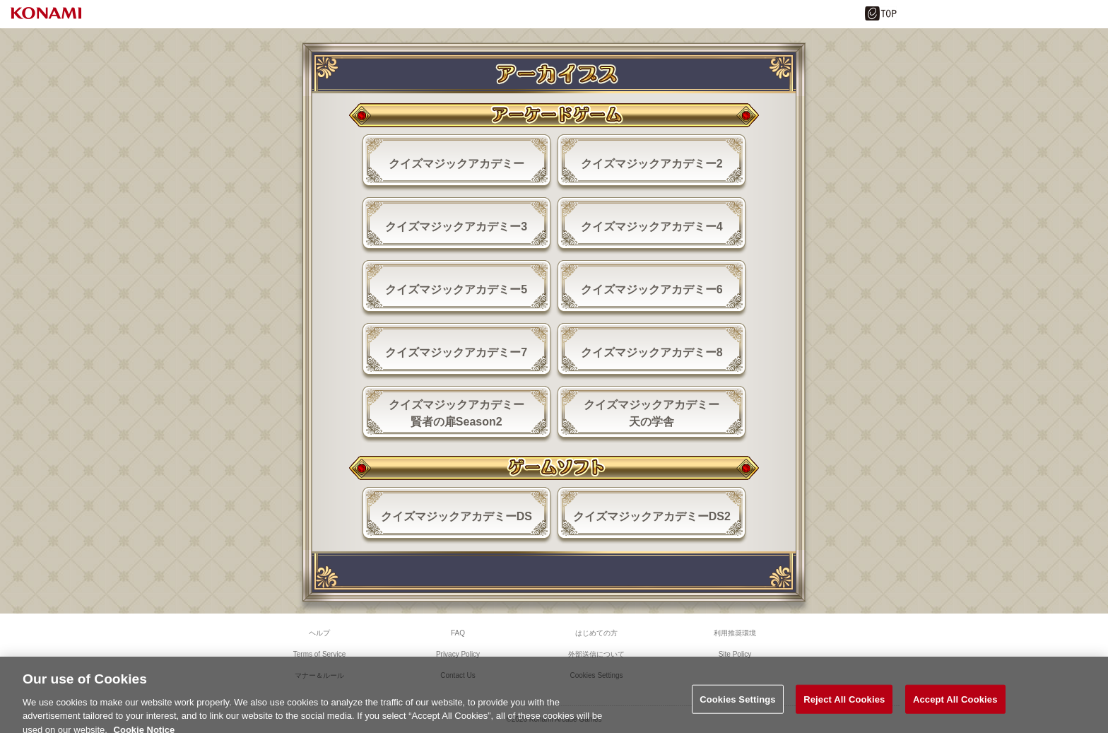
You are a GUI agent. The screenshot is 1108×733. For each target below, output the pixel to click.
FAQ (458, 633)
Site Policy (735, 654)
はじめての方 (596, 633)
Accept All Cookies (955, 704)
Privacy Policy (458, 654)
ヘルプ (319, 633)
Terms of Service (319, 654)
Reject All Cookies (844, 704)
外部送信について (596, 654)
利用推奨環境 (735, 633)
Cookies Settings (738, 704)
